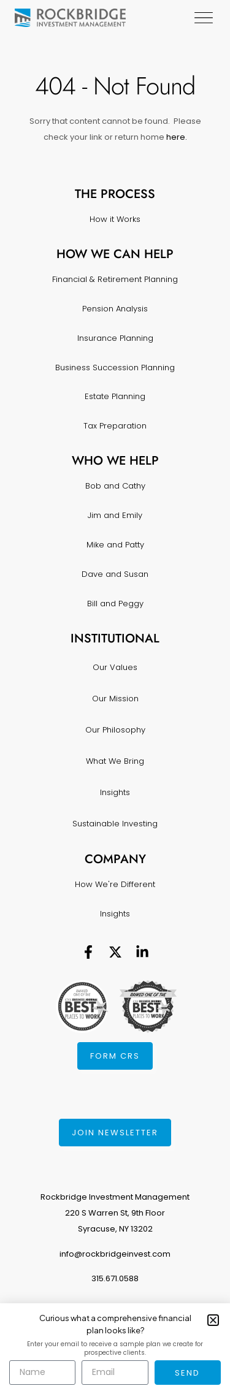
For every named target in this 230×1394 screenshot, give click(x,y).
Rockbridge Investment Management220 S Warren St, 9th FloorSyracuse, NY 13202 (115, 1213)
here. (175, 137)
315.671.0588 (115, 1278)
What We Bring (115, 761)
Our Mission (115, 698)
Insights (115, 792)
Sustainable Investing (115, 823)
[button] (213, 1320)
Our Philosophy (115, 730)
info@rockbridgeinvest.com (115, 1254)
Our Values (115, 667)
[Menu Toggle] (206, 18)
